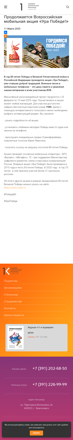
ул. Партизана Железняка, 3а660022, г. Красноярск (36, 400)
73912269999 (50, 378)
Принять (36, 433)
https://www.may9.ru (15, 187)
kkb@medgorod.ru (36, 416)
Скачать (31, 330)
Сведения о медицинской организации (36, 420)
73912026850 (50, 362)
